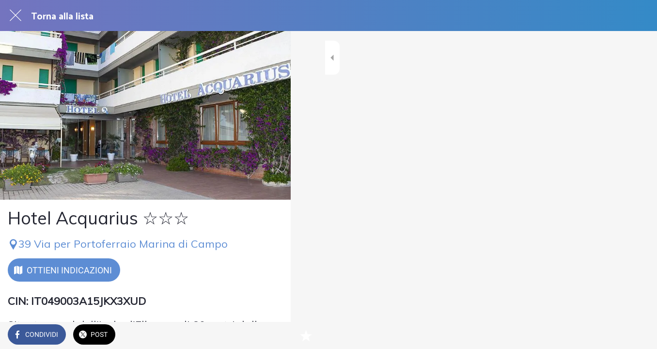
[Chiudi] (15, 15)
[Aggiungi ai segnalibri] (271, 335)
